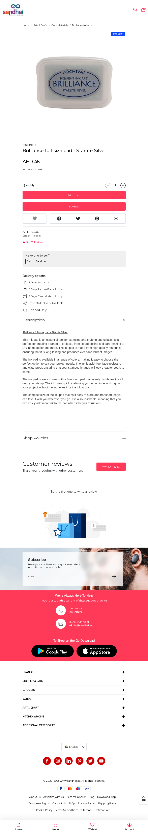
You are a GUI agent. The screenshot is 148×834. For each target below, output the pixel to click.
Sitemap (86, 810)
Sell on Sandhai (36, 261)
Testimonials (101, 810)
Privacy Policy (86, 803)
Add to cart (74, 195)
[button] (135, 10)
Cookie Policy (44, 810)
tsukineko (29, 145)
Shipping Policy (107, 803)
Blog (91, 796)
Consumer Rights (39, 803)
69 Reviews (37, 242)
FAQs (71, 803)
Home (26, 25)
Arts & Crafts (40, 25)
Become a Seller (76, 796)
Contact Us (59, 803)
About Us (34, 796)
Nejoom (36, 235)
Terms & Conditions (66, 810)
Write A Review (111, 466)
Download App (106, 796)
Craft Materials (60, 25)
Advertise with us (53, 796)
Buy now (74, 206)
